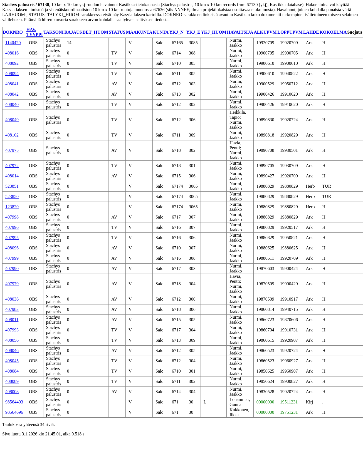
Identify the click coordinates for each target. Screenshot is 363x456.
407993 (12, 330)
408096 (12, 248)
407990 (12, 268)
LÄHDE (311, 32)
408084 (12, 371)
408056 (12, 340)
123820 (12, 206)
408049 (12, 119)
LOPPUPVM (290, 32)
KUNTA (161, 32)
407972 (12, 165)
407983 (12, 309)
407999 (12, 258)
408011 (11, 319)
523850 (12, 196)
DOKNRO (13, 32)
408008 (12, 391)
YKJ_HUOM (213, 32)
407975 (12, 150)
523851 (12, 186)
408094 (12, 73)
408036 (12, 299)
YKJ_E (193, 32)
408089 (12, 381)
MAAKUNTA (139, 32)
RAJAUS (73, 32)
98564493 (14, 402)
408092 (12, 63)
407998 (12, 217)
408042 (12, 94)
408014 (12, 176)
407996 (12, 227)
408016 (12, 53)
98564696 (14, 412)
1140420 (13, 42)
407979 (12, 283)
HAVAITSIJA (240, 32)
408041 (12, 83)
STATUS (117, 32)
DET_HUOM (95, 32)
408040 (12, 104)
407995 (12, 237)
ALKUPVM (265, 32)
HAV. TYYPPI (34, 32)
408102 (12, 135)
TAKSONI (53, 32)
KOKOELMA (333, 32)
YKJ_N (176, 32)
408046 (12, 350)
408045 (12, 360)
